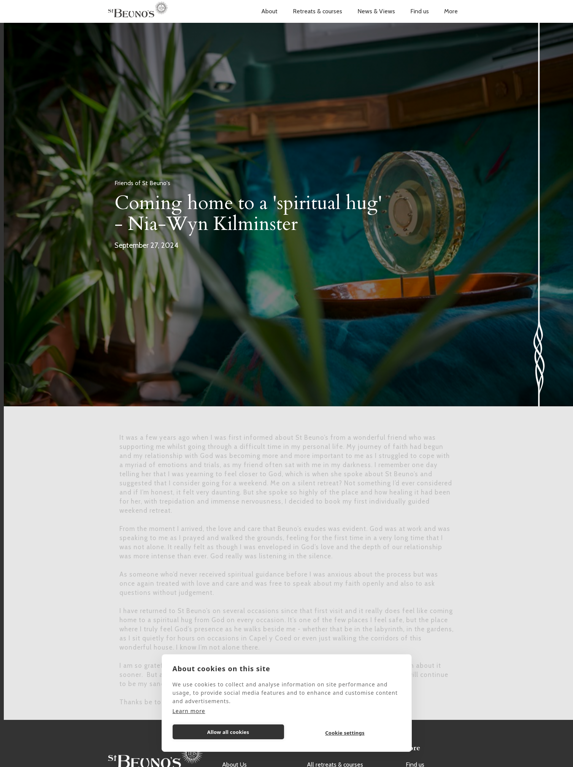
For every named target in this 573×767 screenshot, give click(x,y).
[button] (269, 11)
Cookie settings (344, 732)
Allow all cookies (228, 732)
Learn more (189, 711)
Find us (419, 11)
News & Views (376, 11)
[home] (138, 11)
